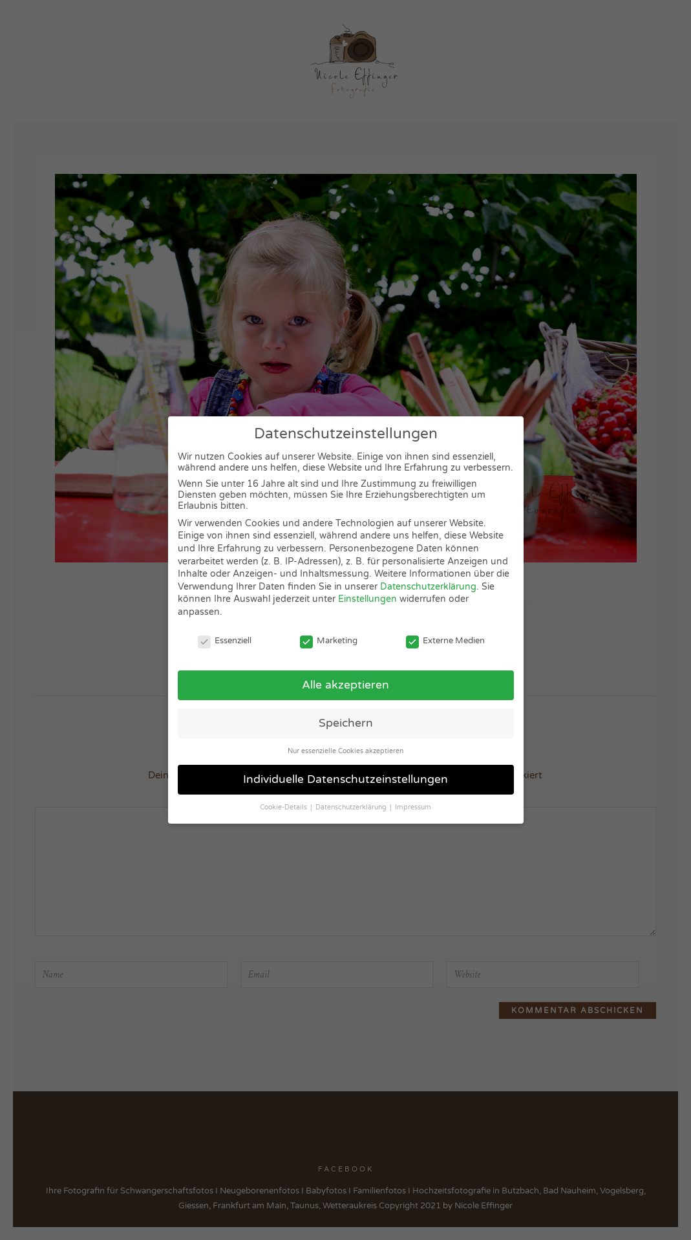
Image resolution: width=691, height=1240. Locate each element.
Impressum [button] (413, 807)
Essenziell (224, 641)
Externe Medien (445, 641)
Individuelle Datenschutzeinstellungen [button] (345, 779)
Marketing (328, 641)
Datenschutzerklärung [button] (351, 807)
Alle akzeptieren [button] (345, 685)
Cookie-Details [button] (284, 807)
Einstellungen (367, 598)
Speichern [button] (346, 723)
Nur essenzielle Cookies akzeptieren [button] (345, 751)
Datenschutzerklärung (428, 586)
